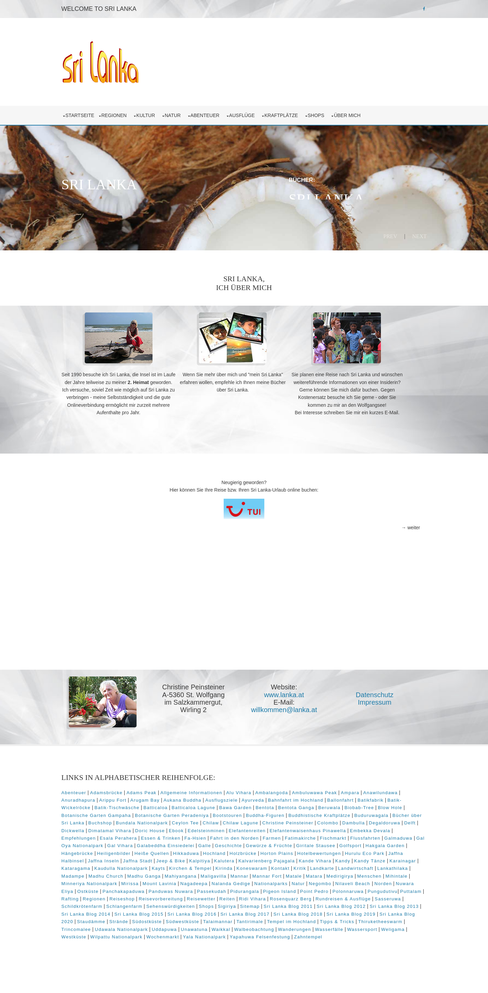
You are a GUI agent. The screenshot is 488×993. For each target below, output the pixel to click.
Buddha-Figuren (343, 820)
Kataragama (373, 873)
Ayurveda (308, 805)
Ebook (327, 835)
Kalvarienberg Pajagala (205, 873)
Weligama (259, 949)
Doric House (301, 835)
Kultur (164, 112)
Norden (106, 904)
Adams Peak (158, 797)
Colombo (120, 835)
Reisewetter (311, 911)
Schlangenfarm (246, 919)
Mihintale (89, 896)
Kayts (142, 881)
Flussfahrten (219, 851)
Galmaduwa (252, 851)
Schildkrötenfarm (203, 919)
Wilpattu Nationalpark (330, 949)
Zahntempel (191, 957)
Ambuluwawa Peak (331, 797)
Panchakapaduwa (201, 904)
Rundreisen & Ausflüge (121, 919)
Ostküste (165, 904)
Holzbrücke (170, 866)
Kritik (284, 881)
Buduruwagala (126, 828)
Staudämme (267, 934)
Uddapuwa (353, 942)
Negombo (363, 896)
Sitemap (371, 919)
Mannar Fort (284, 889)
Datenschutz (372, 703)
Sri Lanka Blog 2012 (131, 927)
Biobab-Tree (93, 820)
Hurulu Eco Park (292, 866)
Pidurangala (322, 904)
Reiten (337, 911)
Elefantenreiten (96, 843)
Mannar (256, 889)
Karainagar (341, 873)
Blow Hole (124, 820)
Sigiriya (348, 919)
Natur (191, 112)
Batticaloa (219, 813)
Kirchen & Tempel (174, 881)
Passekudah (289, 904)
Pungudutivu (129, 911)
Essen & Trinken (343, 843)
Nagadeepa (237, 896)
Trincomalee (265, 942)
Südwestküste (358, 934)
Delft (202, 835)
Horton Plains (204, 866)
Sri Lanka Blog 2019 (171, 934)
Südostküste (323, 934)
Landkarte (306, 881)
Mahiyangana (198, 889)
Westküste (287, 949)
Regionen (132, 112)
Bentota (328, 813)
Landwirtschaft (339, 881)
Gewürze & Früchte (180, 858)
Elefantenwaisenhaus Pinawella (157, 843)
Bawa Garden (299, 813)
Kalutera (163, 873)
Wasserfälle (196, 949)
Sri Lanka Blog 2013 (184, 927)
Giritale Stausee (226, 858)
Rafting (179, 911)
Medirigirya (356, 889)
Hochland (142, 866)
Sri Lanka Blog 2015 (290, 927)
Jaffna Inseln (374, 866)
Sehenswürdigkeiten (292, 919)
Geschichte (139, 858)
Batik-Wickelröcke (132, 813)
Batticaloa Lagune (257, 813)
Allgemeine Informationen (208, 797)
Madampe (89, 889)
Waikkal (87, 949)
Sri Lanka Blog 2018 (118, 934)
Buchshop (217, 828)
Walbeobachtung (121, 949)
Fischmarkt (187, 851)
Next (402, 232)
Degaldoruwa (177, 835)
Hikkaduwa (114, 866)
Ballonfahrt (396, 805)
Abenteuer (223, 112)
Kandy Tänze (308, 873)
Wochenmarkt (376, 949)
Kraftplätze (299, 112)
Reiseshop (232, 911)
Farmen (125, 851)
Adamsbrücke (123, 797)
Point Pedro (392, 904)
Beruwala (393, 813)
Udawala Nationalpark (311, 942)
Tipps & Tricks (181, 942)
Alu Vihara (255, 797)
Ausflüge (260, 112)
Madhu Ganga (161, 889)
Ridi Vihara (362, 911)
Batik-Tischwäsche (180, 813)
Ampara (367, 797)
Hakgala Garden (295, 858)
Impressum (372, 710)
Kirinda (208, 881)
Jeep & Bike (109, 873)
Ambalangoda (288, 797)
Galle (115, 858)
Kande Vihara (254, 873)
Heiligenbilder (371, 858)
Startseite (96, 112)
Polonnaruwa (93, 911)
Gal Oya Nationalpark (296, 851)
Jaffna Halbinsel (335, 866)
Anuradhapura (133, 805)
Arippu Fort (168, 805)
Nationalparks (314, 896)
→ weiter (393, 536)
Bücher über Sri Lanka (174, 828)
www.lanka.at (287, 703)
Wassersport (229, 949)
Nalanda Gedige (274, 896)
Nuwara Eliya (135, 904)
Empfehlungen (261, 843)
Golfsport (261, 858)
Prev (373, 232)
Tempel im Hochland (135, 942)
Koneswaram (236, 881)
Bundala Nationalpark (258, 828)
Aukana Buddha (238, 805)
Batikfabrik (94, 813)
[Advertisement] (244, 625)
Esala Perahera (301, 843)
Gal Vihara (339, 851)
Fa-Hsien (378, 843)
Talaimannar (394, 934)
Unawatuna (383, 942)
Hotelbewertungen (247, 866)
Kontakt (264, 881)
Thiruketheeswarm (225, 942)
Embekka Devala (220, 843)
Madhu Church (122, 889)
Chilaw (327, 828)
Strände (294, 934)
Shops (334, 112)
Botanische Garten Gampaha (174, 820)
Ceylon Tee (302, 828)
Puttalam (156, 911)
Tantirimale (94, 942)
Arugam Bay (200, 805)
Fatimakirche (153, 851)
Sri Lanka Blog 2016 (343, 927)
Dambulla (146, 835)
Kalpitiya (138, 873)
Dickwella (223, 835)
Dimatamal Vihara (260, 835)
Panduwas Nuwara (248, 904)
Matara (331, 889)
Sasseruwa (165, 919)
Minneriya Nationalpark (132, 896)
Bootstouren (306, 820)
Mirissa (172, 896)
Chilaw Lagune (357, 828)
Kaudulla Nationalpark (105, 881)
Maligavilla (231, 889)
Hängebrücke (335, 858)
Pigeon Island (357, 904)
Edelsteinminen (356, 835)
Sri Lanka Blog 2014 (237, 927)
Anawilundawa (95, 805)
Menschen (386, 889)
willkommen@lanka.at (287, 718)
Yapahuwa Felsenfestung (143, 957)
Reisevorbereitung (270, 911)
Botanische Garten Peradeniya (250, 820)
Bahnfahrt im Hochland (351, 805)
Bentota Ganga (360, 813)
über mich (365, 112)
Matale (311, 889)
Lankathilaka (376, 881)
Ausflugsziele (277, 805)
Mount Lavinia (202, 896)
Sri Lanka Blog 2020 (224, 934)
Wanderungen (161, 949)
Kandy (281, 873)
